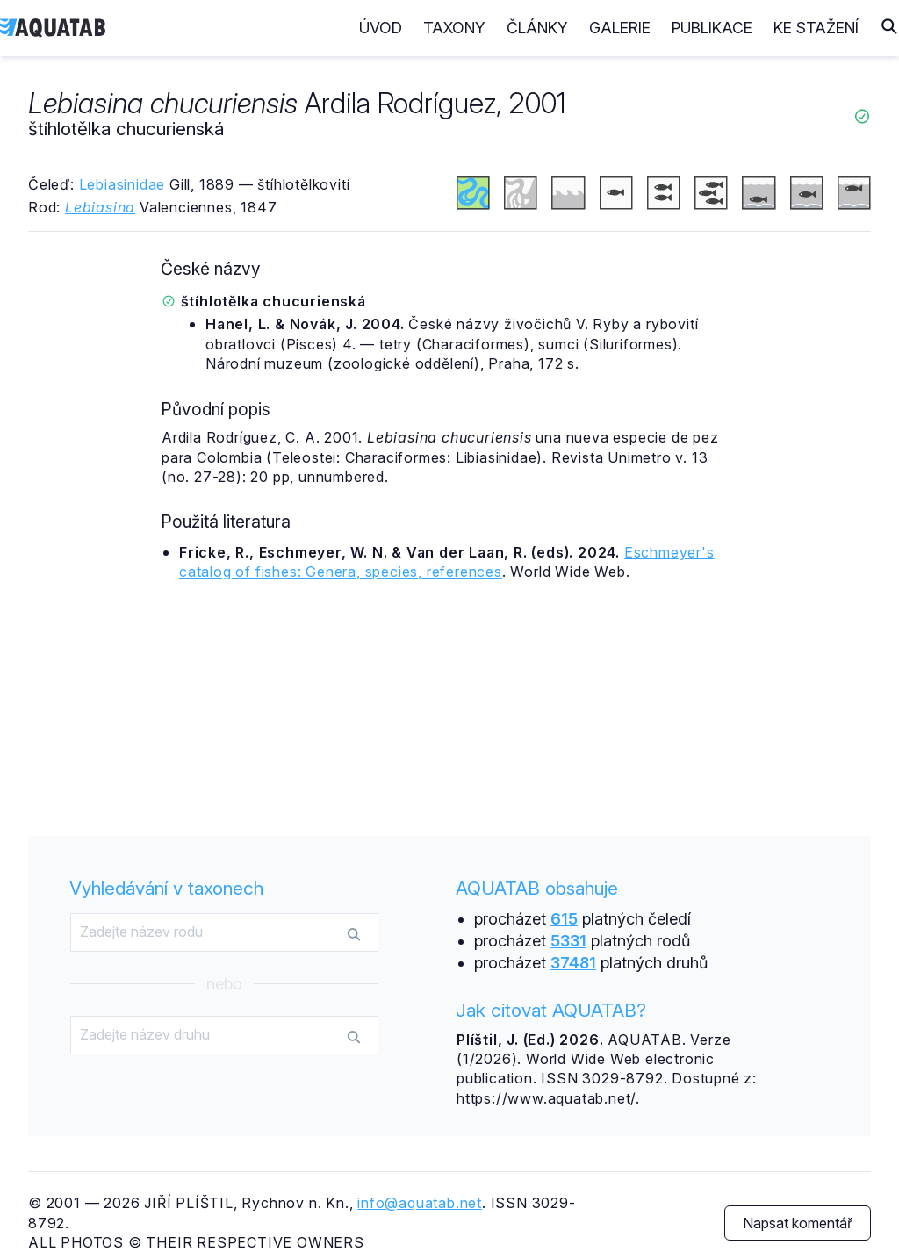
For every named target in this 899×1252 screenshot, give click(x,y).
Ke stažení (816, 27)
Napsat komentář (797, 1223)
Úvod (380, 27)
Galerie (620, 27)
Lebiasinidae (122, 184)
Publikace (712, 27)
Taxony (454, 27)
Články (537, 27)
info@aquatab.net (419, 1203)
